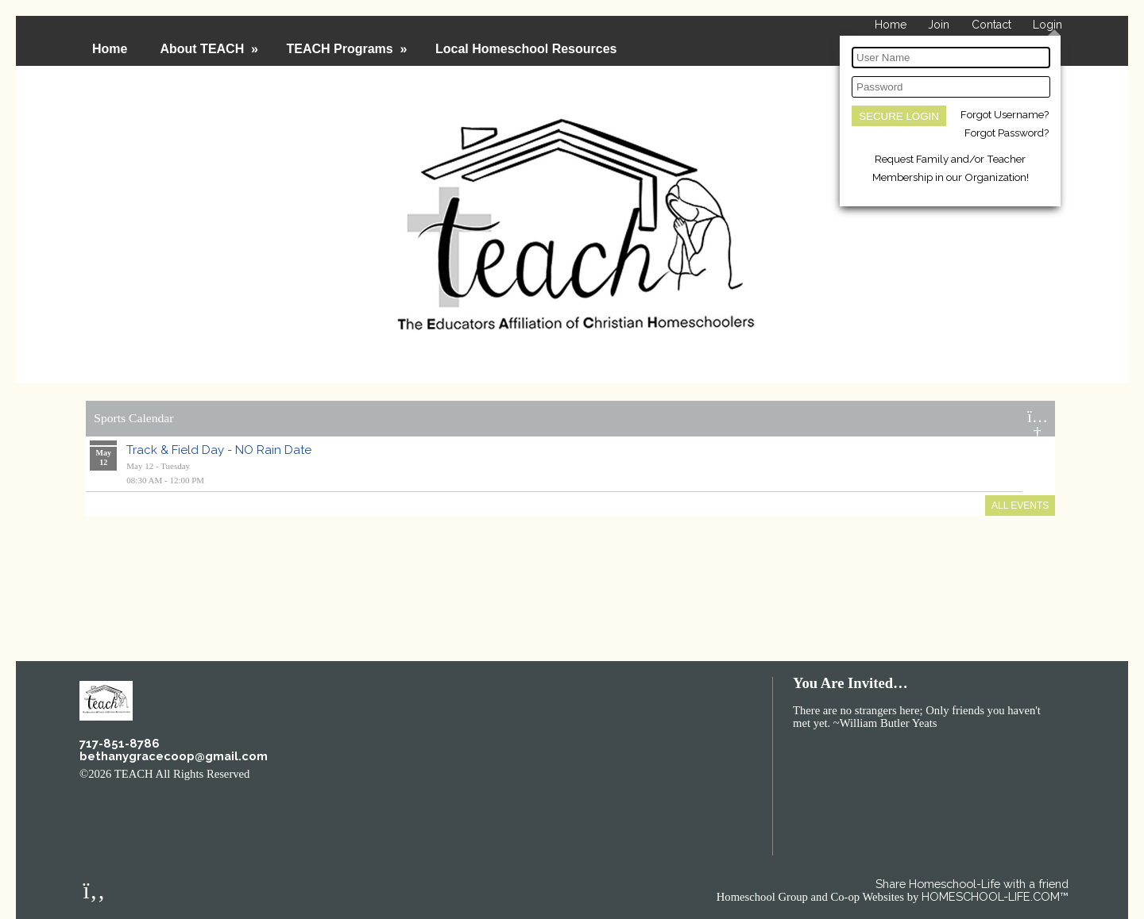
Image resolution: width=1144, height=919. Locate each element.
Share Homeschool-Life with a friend (972, 883)
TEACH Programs (348, 49)
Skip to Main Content (320, 773)
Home (109, 49)
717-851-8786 (119, 743)
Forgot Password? (1006, 132)
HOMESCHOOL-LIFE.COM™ (995, 896)
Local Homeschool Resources (526, 49)
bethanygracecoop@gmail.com (173, 756)
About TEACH (210, 49)
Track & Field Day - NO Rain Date (218, 450)
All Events (1020, 505)
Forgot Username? (1004, 114)
